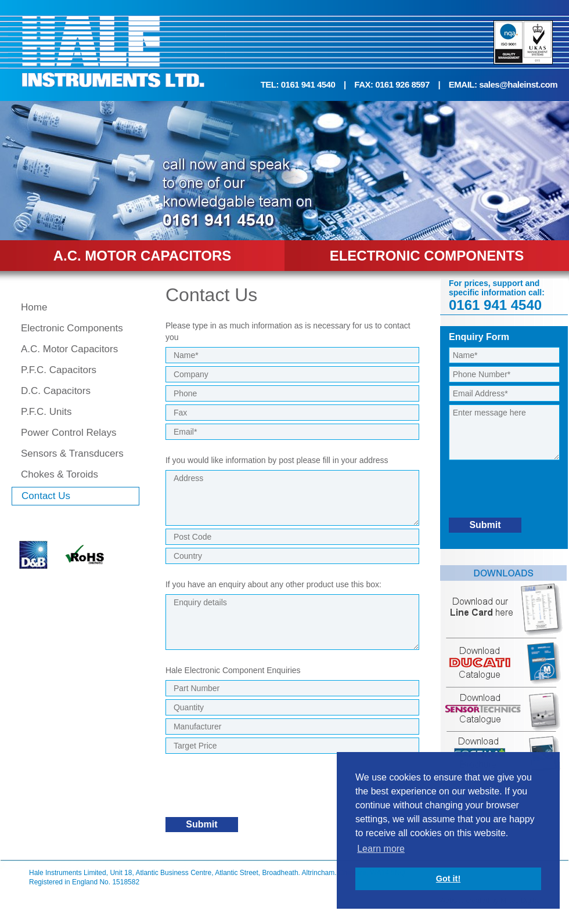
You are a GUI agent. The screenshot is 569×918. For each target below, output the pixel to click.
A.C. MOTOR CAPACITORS (142, 255)
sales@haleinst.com (518, 84)
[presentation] (253, 791)
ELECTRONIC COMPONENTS (427, 255)
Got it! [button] (448, 878)
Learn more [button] (381, 849)
